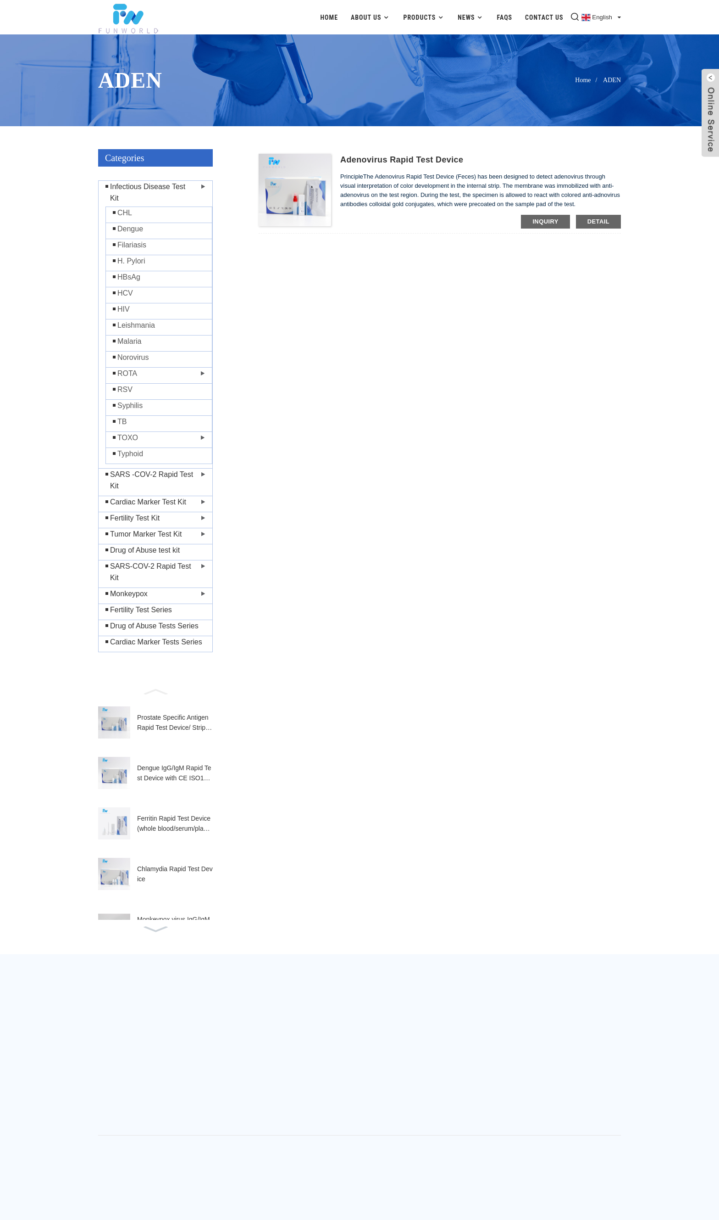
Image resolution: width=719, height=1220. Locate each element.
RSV (125, 389)
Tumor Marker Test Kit (146, 534)
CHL (124, 213)
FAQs (505, 17)
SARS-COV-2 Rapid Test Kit (150, 572)
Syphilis (130, 405)
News (471, 17)
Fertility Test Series (141, 610)
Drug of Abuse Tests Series (154, 626)
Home (329, 17)
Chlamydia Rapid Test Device (175, 874)
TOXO (127, 438)
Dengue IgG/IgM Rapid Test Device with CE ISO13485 (174, 773)
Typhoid (130, 454)
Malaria (129, 341)
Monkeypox (129, 594)
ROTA (127, 373)
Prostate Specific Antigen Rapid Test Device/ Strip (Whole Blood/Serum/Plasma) (173, 723)
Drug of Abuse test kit (145, 550)
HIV (123, 309)
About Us (371, 17)
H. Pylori (131, 261)
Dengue (130, 229)
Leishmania (136, 325)
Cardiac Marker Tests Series (156, 642)
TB (122, 421)
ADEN (612, 80)
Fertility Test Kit (135, 518)
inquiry (545, 221)
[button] (155, 690)
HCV (125, 293)
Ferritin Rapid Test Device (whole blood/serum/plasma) (174, 824)
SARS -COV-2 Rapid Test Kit (151, 480)
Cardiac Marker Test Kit (148, 502)
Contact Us (544, 17)
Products (424, 17)
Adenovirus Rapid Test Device (401, 159)
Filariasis (131, 245)
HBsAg (128, 277)
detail (598, 221)
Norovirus (133, 357)
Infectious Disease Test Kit (147, 192)
